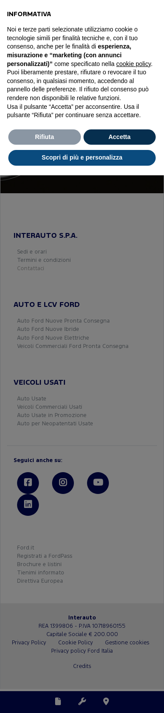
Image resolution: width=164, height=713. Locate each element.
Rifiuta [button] (44, 136)
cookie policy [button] (133, 63)
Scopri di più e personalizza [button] (82, 157)
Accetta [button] (119, 136)
